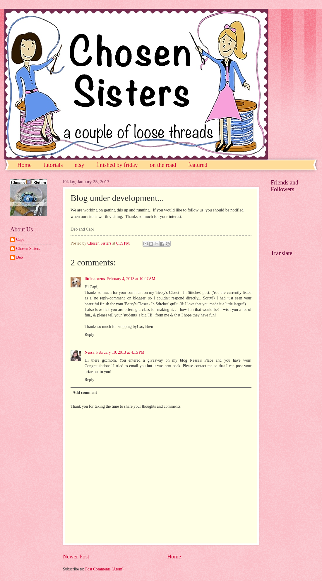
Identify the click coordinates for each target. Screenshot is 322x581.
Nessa (90, 352)
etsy (79, 165)
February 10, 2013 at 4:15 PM (120, 352)
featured (198, 165)
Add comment (85, 392)
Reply (89, 334)
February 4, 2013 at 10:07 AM (131, 279)
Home (24, 165)
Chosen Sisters (28, 248)
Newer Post (76, 556)
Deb (19, 257)
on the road (163, 165)
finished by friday (117, 165)
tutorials (53, 165)
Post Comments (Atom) (104, 569)
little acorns (95, 279)
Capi (20, 239)
